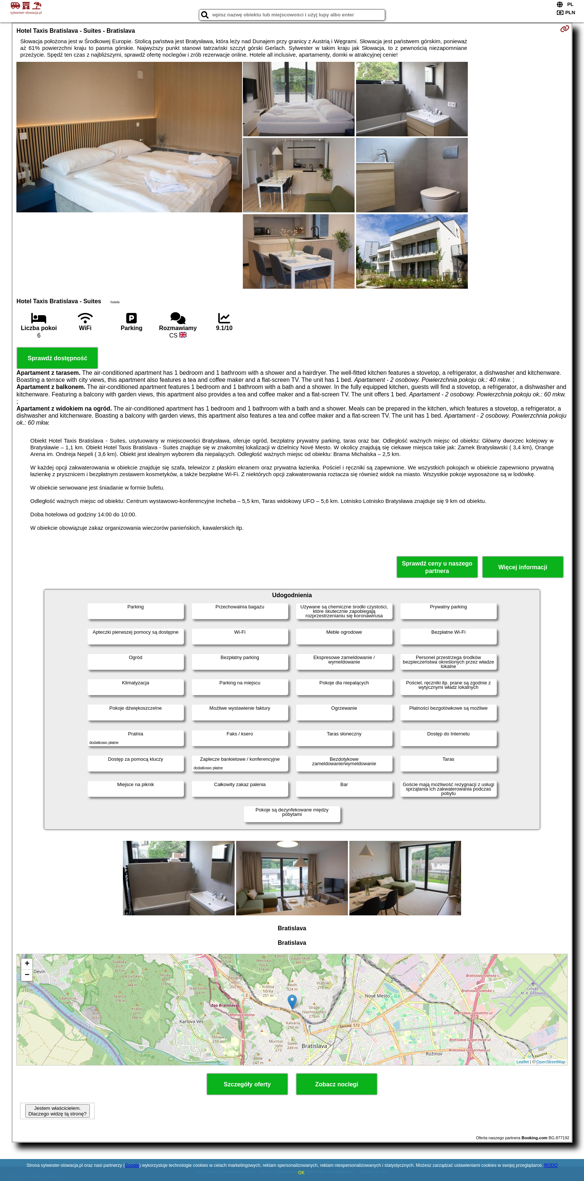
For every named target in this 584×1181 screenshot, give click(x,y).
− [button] (27, 975)
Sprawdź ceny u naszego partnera (437, 567)
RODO (551, 1165)
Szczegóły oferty (247, 1084)
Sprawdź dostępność (57, 358)
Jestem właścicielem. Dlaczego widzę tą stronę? (57, 1111)
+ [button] (27, 964)
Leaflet (523, 1062)
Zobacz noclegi (336, 1084)
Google (132, 1165)
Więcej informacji (522, 567)
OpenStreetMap (550, 1062)
